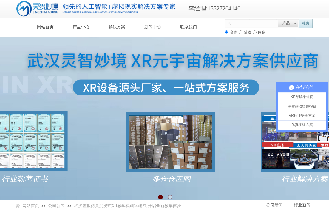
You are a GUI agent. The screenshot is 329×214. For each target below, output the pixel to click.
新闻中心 (152, 27)
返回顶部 (303, 178)
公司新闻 (56, 206)
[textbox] (255, 23)
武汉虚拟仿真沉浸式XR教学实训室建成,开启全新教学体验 (127, 206)
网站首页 (45, 27)
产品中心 (81, 27)
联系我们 (188, 27)
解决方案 (117, 27)
